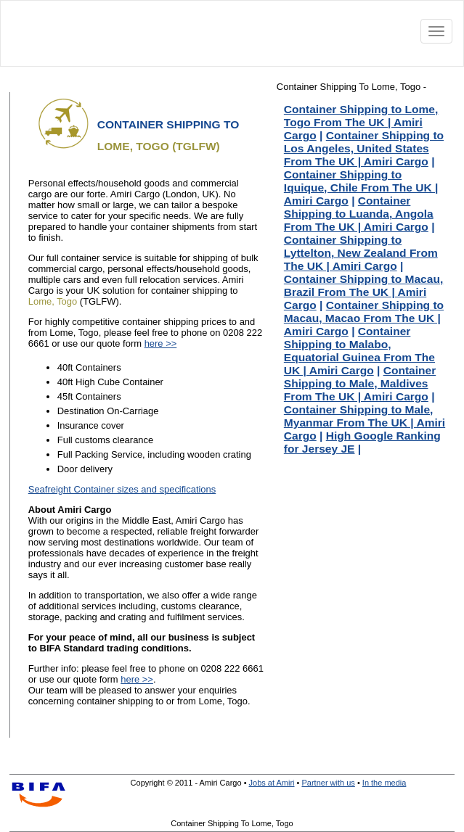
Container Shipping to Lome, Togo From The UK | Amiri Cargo (361, 122)
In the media (384, 782)
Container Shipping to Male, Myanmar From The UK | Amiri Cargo (364, 422)
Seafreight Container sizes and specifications (122, 489)
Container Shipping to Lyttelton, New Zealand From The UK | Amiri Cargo (361, 253)
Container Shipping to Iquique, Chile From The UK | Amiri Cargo (361, 187)
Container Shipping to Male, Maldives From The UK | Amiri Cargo (360, 383)
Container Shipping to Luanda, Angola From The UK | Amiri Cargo (359, 213)
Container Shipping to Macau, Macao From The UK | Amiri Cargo (364, 318)
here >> (161, 343)
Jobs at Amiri (272, 782)
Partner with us (327, 782)
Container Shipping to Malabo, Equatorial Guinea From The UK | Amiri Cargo (359, 350)
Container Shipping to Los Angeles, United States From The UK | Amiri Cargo (364, 148)
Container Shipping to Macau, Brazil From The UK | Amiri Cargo (363, 292)
